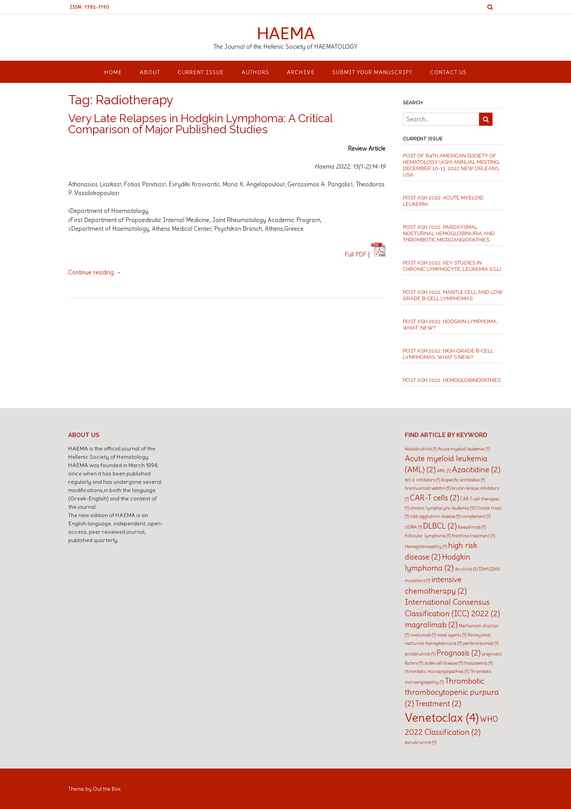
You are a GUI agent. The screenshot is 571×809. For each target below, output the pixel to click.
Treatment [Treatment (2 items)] (438, 703)
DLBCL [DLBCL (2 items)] (440, 526)
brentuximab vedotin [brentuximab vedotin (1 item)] (427, 488)
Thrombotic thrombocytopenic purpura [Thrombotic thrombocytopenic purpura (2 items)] (452, 692)
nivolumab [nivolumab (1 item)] (423, 635)
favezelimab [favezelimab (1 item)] (472, 527)
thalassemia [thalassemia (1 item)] (478, 663)
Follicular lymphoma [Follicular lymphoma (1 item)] (428, 536)
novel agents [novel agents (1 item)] (451, 635)
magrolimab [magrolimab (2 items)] (431, 624)
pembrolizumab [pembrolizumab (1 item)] (480, 643)
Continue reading (94, 272)
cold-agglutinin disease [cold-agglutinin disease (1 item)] (435, 516)
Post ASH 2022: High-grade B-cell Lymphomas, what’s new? (448, 354)
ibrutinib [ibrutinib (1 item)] (466, 569)
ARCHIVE (301, 72)
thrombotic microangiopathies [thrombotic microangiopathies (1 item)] (437, 671)
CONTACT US (448, 72)
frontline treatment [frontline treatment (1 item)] (473, 536)
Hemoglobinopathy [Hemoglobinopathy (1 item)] (426, 546)
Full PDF (356, 254)
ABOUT (150, 72)
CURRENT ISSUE (201, 72)
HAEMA (286, 33)
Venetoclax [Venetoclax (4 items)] (442, 717)
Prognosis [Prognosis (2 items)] (459, 653)
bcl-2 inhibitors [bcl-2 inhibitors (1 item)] (422, 480)
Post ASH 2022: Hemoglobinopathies (452, 380)
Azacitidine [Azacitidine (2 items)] (476, 469)
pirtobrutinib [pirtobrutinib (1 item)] (420, 654)
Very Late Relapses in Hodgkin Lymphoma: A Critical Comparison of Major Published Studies (200, 124)
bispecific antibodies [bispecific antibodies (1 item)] (463, 480)
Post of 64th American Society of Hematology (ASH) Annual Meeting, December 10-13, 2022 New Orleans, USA (451, 165)
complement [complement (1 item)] (476, 516)
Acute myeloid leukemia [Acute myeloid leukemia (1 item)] (464, 449)
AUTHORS (255, 72)
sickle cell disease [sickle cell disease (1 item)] (443, 663)
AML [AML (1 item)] (444, 471)
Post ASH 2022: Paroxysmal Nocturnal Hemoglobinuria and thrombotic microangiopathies (449, 233)
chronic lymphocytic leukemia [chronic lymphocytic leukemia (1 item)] (442, 508)
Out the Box (107, 789)
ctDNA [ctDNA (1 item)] (413, 527)
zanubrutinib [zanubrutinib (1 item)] (420, 742)
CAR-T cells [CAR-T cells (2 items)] (434, 497)
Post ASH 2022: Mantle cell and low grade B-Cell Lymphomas (453, 295)
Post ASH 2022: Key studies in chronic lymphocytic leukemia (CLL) (452, 266)
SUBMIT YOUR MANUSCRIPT (372, 72)
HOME (113, 72)
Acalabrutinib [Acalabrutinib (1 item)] (421, 449)
